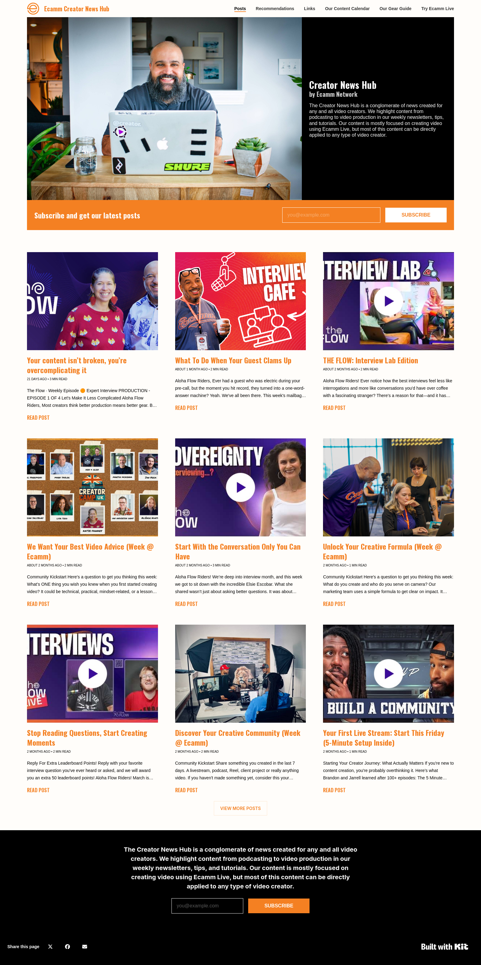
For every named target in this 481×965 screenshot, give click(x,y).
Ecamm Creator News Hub (76, 8)
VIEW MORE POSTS (240, 808)
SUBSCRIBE (416, 215)
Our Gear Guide (395, 8)
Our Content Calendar (347, 8)
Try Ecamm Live (437, 8)
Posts (240, 8)
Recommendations (275, 8)
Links (309, 8)
